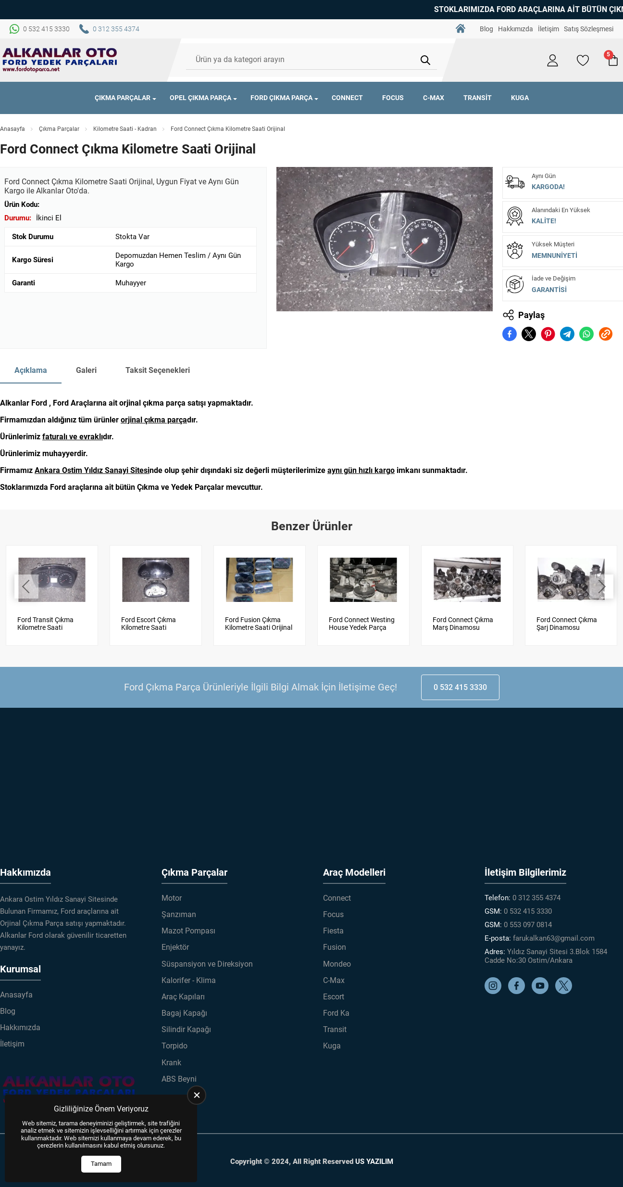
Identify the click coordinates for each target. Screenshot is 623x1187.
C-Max (433, 98)
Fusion (334, 947)
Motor (172, 898)
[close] (196, 1095)
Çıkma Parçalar (122, 98)
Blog (486, 29)
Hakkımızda (515, 29)
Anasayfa (12, 129)
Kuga (520, 98)
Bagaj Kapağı (184, 1013)
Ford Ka (336, 1013)
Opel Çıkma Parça (200, 98)
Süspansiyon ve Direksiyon (207, 963)
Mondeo (337, 963)
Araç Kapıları (183, 996)
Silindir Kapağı (186, 1029)
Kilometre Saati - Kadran (125, 129)
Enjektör (175, 947)
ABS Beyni (179, 1079)
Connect (347, 98)
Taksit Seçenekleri (157, 370)
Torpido (174, 1045)
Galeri (86, 370)
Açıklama (30, 370)
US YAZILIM (374, 1161)
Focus (393, 98)
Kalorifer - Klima (189, 980)
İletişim (548, 29)
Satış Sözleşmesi (588, 29)
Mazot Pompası (188, 930)
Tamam (101, 1163)
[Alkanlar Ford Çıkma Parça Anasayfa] (60, 60)
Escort (333, 996)
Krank (171, 1062)
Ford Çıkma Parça (281, 98)
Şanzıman (179, 914)
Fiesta (333, 930)
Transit (477, 98)
